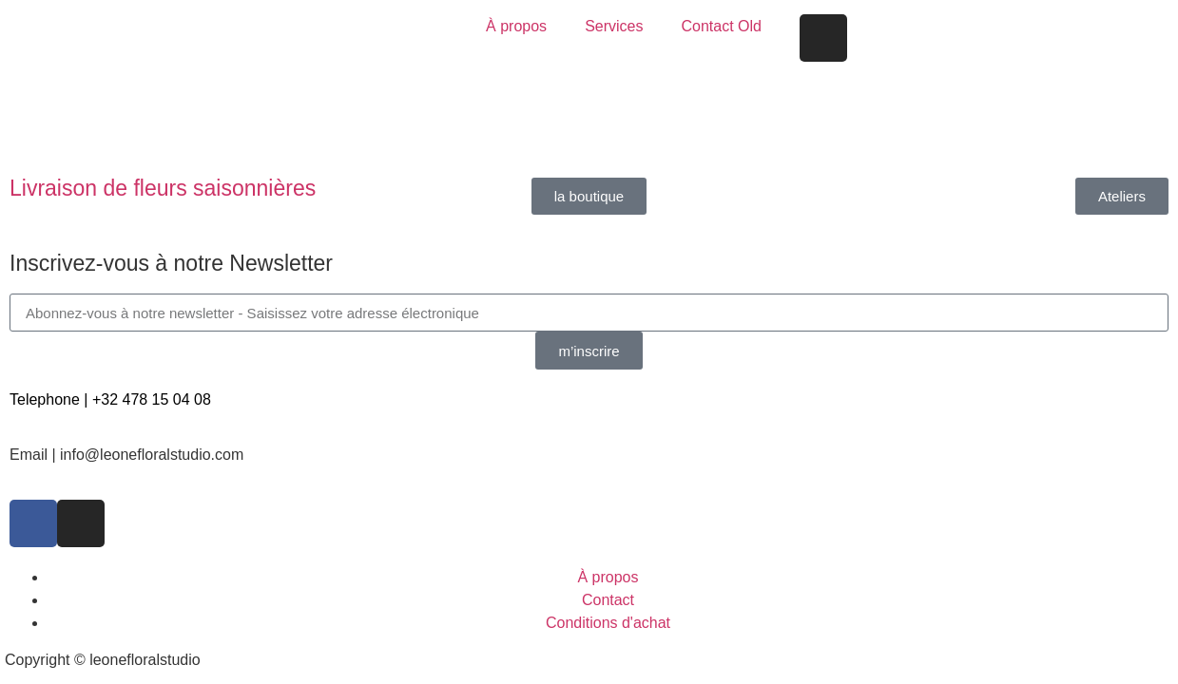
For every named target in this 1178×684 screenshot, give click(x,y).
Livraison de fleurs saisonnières (163, 188)
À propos (516, 26)
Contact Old (721, 26)
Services (614, 26)
